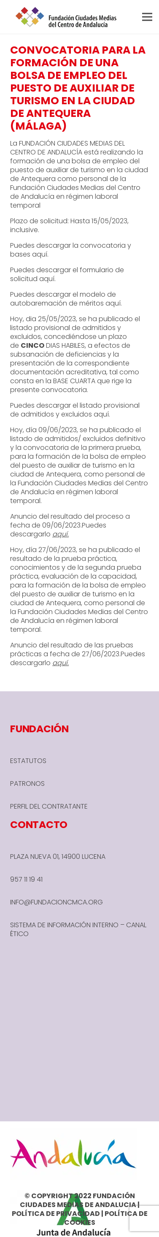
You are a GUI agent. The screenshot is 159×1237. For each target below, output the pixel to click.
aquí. (47, 279)
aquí (39, 254)
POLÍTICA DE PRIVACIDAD (56, 1213)
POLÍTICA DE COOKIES (106, 1218)
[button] (147, 16)
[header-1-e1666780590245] (66, 16)
